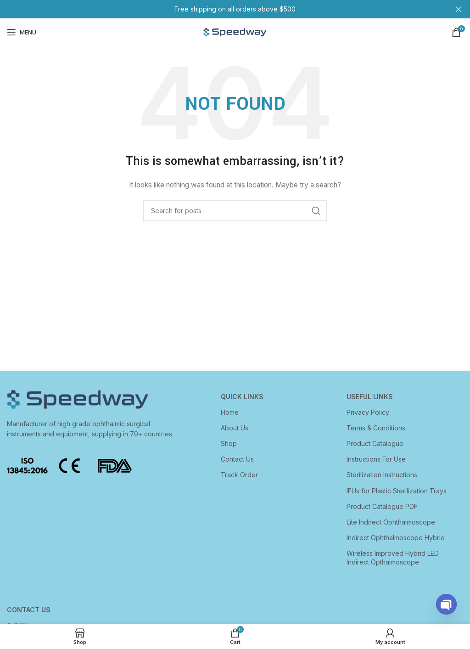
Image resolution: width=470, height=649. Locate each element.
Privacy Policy (368, 412)
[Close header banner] (458, 9)
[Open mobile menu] (21, 32)
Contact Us (237, 459)
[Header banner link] (221, 9)
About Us (234, 428)
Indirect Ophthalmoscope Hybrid (396, 538)
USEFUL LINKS (370, 397)
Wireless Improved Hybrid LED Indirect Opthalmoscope (393, 557)
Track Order (239, 475)
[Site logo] (235, 31)
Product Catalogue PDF (382, 506)
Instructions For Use (376, 459)
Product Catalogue (375, 443)
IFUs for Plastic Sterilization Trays (397, 491)
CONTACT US (28, 610)
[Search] (235, 210)
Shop (229, 443)
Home (230, 412)
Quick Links (242, 397)
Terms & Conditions (376, 428)
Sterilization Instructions (382, 475)
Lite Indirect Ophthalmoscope (391, 522)
